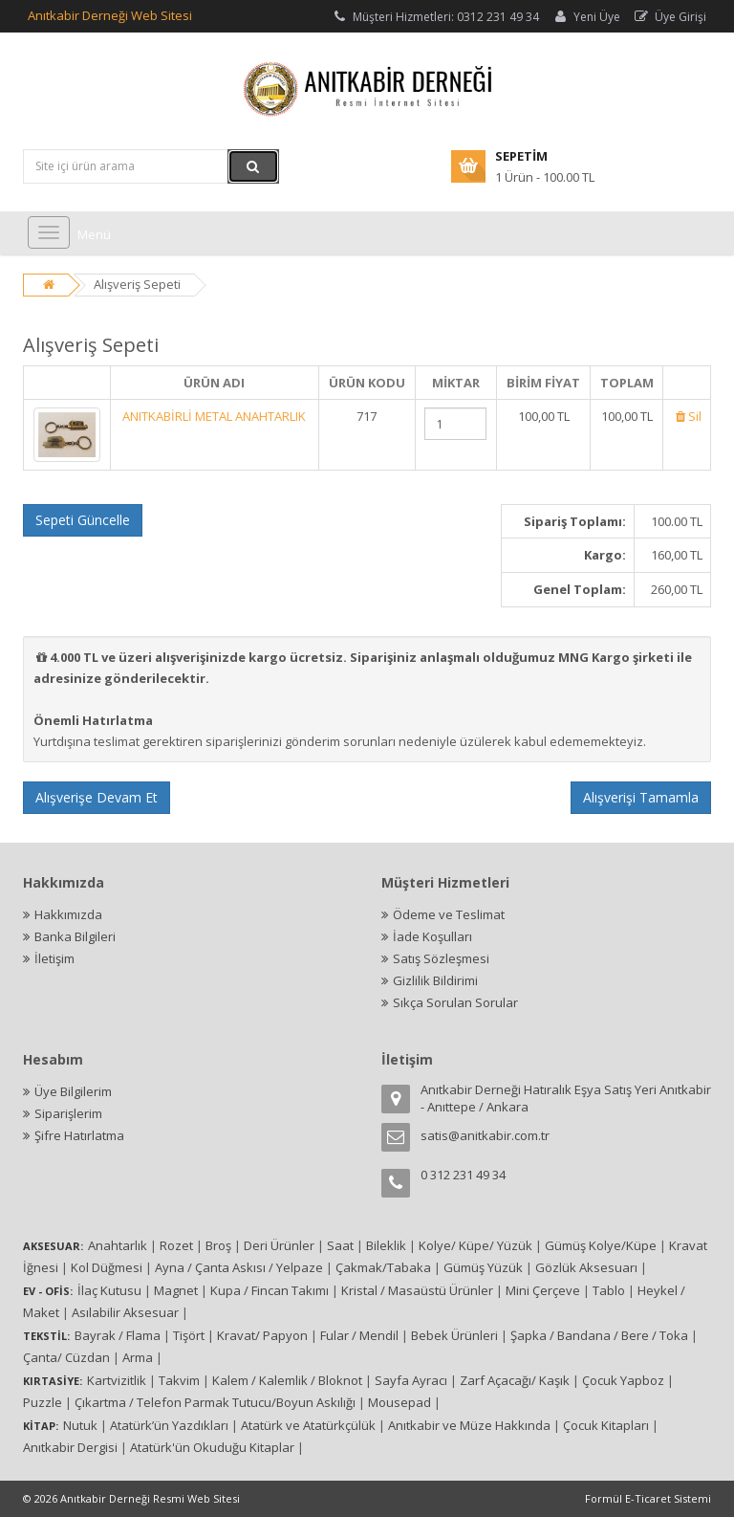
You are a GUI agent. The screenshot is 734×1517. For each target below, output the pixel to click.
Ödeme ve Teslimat (449, 914)
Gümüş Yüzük (483, 1267)
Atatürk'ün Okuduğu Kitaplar (212, 1447)
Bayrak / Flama (118, 1335)
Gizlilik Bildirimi (435, 980)
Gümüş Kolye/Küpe (601, 1245)
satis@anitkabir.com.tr (485, 1135)
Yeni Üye (585, 17)
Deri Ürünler (279, 1245)
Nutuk (80, 1425)
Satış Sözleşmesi (441, 958)
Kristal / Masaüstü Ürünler (417, 1290)
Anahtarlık (117, 1245)
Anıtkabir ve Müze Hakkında (469, 1425)
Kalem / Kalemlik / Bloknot (287, 1380)
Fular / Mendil (359, 1335)
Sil (687, 416)
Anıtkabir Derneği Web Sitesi (110, 15)
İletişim (54, 958)
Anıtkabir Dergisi (70, 1447)
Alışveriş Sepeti (137, 284)
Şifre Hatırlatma (79, 1135)
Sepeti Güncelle (82, 520)
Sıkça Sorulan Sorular (455, 1002)
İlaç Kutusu (109, 1290)
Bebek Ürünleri (454, 1335)
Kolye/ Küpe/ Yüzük (475, 1245)
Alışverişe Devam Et (96, 797)
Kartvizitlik (116, 1380)
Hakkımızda (68, 914)
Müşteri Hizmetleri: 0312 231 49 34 (435, 17)
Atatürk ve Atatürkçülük (308, 1425)
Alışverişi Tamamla (641, 797)
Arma (137, 1357)
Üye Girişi (669, 17)
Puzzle (42, 1402)
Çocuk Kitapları (606, 1425)
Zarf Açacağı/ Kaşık (515, 1380)
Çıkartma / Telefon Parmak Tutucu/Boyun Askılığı (215, 1402)
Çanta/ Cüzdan (66, 1357)
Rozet (176, 1245)
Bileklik (386, 1245)
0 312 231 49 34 (463, 1174)
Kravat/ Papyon (262, 1335)
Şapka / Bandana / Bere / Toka (599, 1335)
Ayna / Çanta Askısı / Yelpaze (239, 1267)
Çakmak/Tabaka (383, 1267)
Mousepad (399, 1402)
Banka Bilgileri (75, 936)
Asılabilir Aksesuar (125, 1312)
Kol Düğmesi (106, 1267)
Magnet (176, 1290)
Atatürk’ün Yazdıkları (169, 1425)
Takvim (179, 1380)
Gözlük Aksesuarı (586, 1267)
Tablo (609, 1290)
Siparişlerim (68, 1113)
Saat (340, 1245)
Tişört (189, 1335)
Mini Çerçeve (543, 1290)
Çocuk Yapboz (623, 1380)
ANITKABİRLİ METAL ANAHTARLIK (214, 416)
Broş (218, 1245)
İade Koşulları (432, 936)
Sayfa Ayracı (411, 1380)
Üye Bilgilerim (73, 1091)
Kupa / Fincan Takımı (269, 1290)
